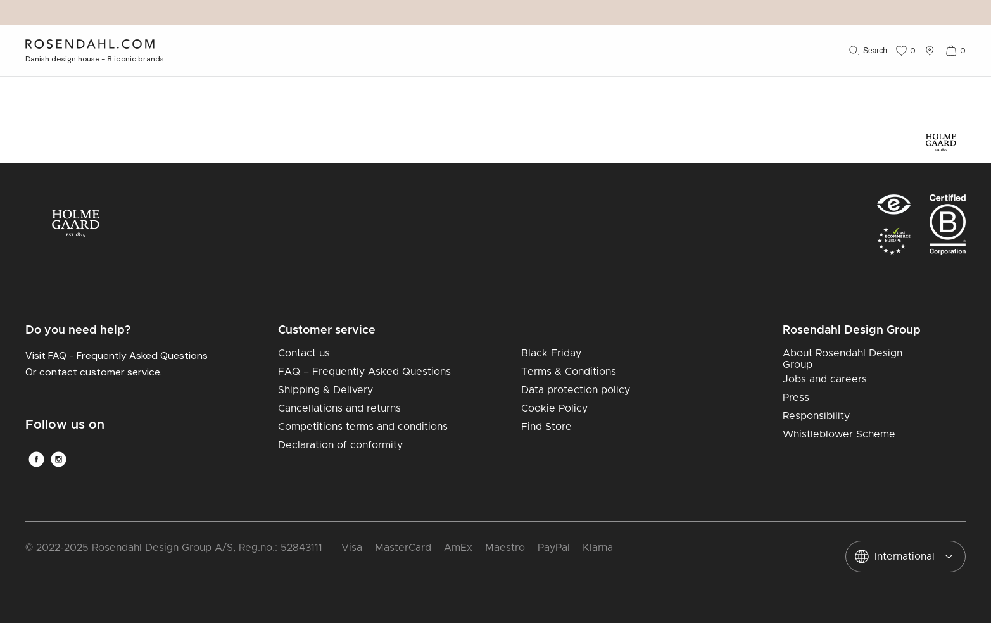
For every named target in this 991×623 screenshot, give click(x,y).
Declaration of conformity (340, 445)
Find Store (546, 427)
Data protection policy (575, 390)
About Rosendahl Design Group (842, 359)
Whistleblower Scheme (839, 434)
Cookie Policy (554, 408)
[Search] (867, 50)
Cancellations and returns (339, 408)
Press (796, 398)
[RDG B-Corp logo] (948, 228)
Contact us (304, 353)
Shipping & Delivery (325, 390)
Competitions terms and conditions (363, 427)
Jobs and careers (825, 379)
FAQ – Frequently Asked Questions (364, 372)
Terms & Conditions (568, 372)
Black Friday (551, 353)
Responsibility (816, 416)
